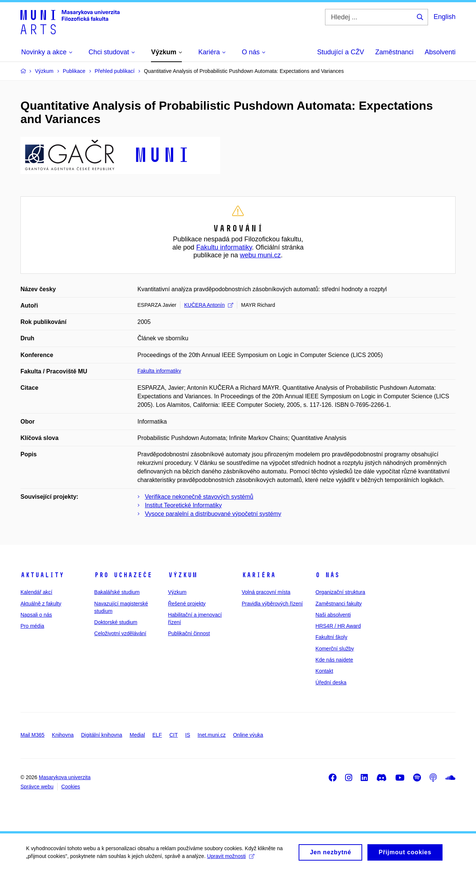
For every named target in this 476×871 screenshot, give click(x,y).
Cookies (70, 787)
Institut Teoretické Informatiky (183, 505)
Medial (137, 735)
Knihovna (63, 735)
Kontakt (324, 671)
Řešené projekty (187, 604)
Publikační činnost (189, 633)
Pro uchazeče (123, 575)
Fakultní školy (331, 637)
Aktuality (42, 575)
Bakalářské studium (116, 592)
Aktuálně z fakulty (40, 604)
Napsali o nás (36, 615)
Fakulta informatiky (159, 371)
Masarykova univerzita (64, 777)
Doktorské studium (115, 622)
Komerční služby (334, 649)
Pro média (32, 626)
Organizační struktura (340, 592)
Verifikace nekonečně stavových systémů (199, 497)
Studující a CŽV (340, 52)
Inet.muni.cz (211, 735)
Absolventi (440, 52)
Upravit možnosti (230, 859)
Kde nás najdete (334, 660)
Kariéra (259, 575)
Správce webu (37, 787)
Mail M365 (32, 735)
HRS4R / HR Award (338, 626)
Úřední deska (330, 682)
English (445, 16)
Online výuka (248, 735)
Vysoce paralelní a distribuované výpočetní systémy (213, 514)
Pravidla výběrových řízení (272, 604)
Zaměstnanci (394, 52)
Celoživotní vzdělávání (120, 633)
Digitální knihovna (101, 735)
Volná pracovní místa (266, 592)
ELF (157, 735)
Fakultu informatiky (224, 247)
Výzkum (182, 575)
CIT (173, 735)
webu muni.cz (260, 255)
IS (187, 735)
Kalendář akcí (36, 592)
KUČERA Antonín (208, 305)
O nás (327, 575)
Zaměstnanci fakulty (338, 604)
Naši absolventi (333, 615)
